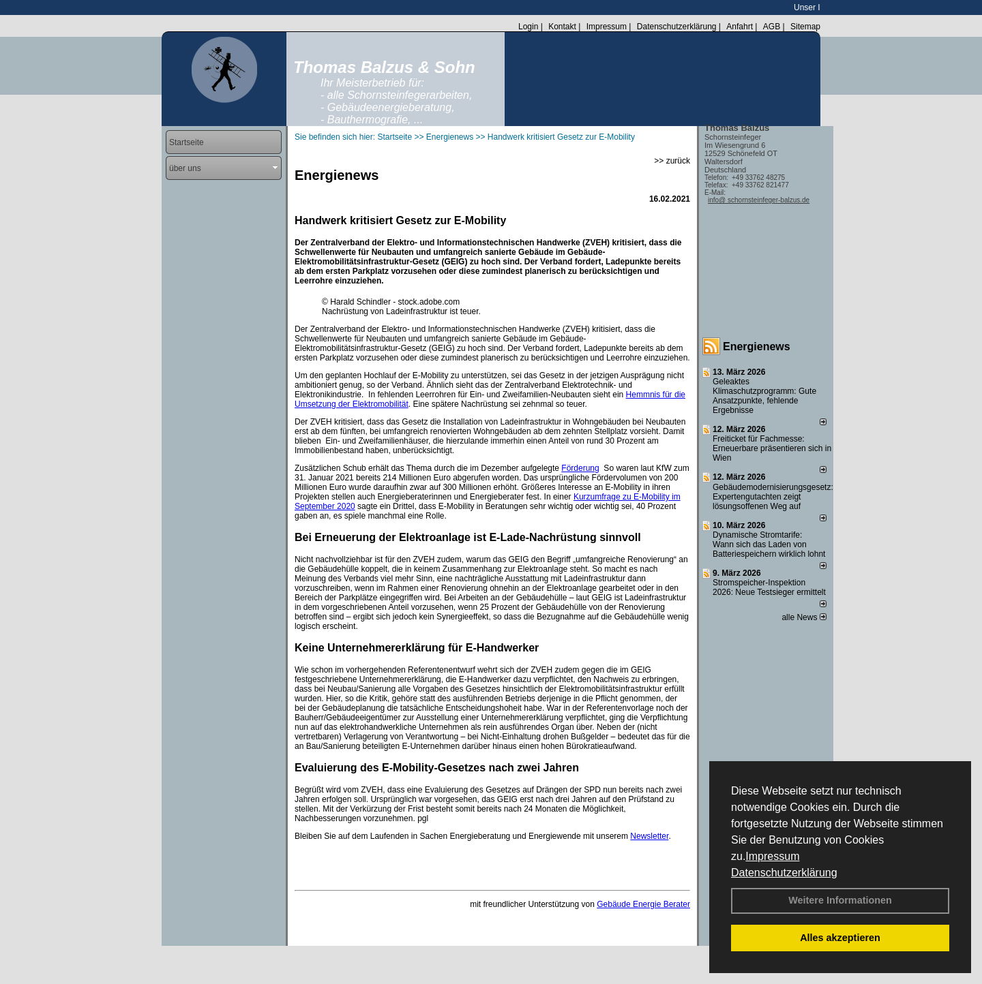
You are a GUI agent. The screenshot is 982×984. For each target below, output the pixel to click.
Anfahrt (739, 26)
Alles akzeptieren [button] (840, 937)
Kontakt (562, 26)
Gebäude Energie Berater (643, 904)
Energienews (756, 346)
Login (528, 26)
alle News (804, 617)
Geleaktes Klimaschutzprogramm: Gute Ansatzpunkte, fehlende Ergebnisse (764, 396)
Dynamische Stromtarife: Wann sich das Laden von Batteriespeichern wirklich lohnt (769, 544)
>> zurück (672, 161)
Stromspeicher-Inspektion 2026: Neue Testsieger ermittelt (769, 587)
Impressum (772, 856)
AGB (771, 26)
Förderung (580, 468)
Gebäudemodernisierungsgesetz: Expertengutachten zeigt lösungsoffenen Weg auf (773, 496)
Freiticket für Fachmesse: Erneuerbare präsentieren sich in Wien (772, 448)
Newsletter (649, 836)
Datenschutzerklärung (784, 872)
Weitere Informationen (840, 900)
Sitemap (805, 26)
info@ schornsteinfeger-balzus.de (758, 200)
